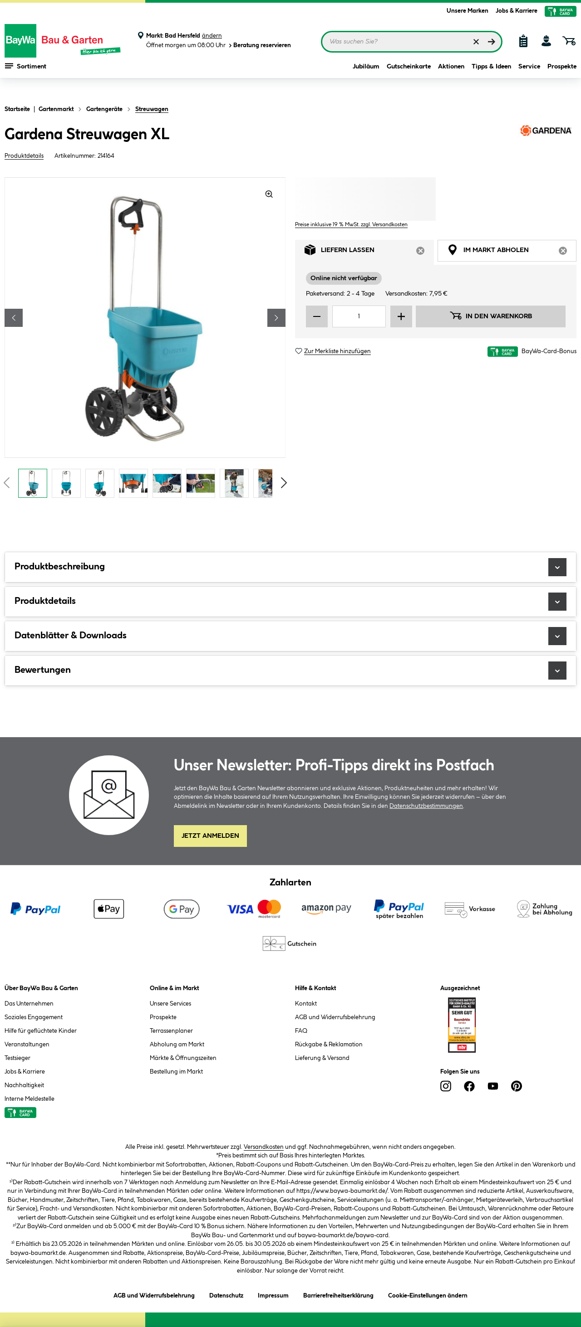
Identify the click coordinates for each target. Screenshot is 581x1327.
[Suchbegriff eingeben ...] (411, 42)
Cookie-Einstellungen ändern (428, 1294)
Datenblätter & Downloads (290, 636)
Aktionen (451, 78)
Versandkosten (264, 1147)
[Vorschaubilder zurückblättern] (6, 482)
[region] (145, 340)
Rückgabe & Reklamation (329, 1044)
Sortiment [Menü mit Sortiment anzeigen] (25, 77)
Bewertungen (290, 670)
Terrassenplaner (171, 1031)
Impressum (273, 1294)
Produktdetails (24, 156)
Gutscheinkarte (409, 78)
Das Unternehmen (29, 1003)
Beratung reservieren (259, 46)
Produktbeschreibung (290, 567)
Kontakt (306, 1003)
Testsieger (17, 1058)
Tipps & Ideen (491, 78)
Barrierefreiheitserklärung (338, 1294)
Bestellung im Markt (176, 1071)
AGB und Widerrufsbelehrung (335, 1017)
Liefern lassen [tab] (369, 252)
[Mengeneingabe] (359, 316)
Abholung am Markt (177, 1044)
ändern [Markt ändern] (212, 36)
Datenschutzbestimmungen (426, 806)
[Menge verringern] (317, 316)
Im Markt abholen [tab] (511, 252)
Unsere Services (170, 1003)
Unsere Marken (467, 11)
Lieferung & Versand (322, 1058)
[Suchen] (491, 42)
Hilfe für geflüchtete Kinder (41, 1031)
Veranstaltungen (27, 1044)
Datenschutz (226, 1294)
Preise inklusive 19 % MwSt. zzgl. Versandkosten (351, 224)
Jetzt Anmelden (210, 836)
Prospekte (561, 78)
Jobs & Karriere (516, 11)
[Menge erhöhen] (401, 316)
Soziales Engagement (34, 1017)
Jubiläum (366, 78)
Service (529, 78)
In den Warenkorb (490, 315)
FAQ (301, 1031)
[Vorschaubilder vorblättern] (284, 482)
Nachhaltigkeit (24, 1085)
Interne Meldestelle (29, 1099)
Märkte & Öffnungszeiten (183, 1058)
